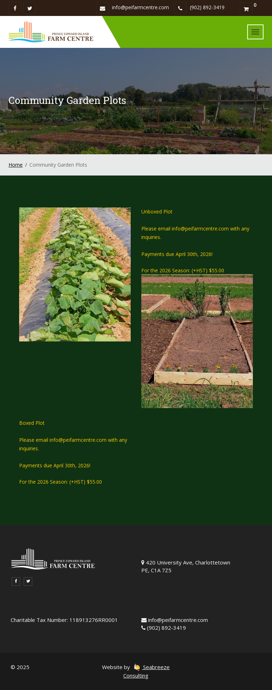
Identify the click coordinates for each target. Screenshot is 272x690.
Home (15, 164)
